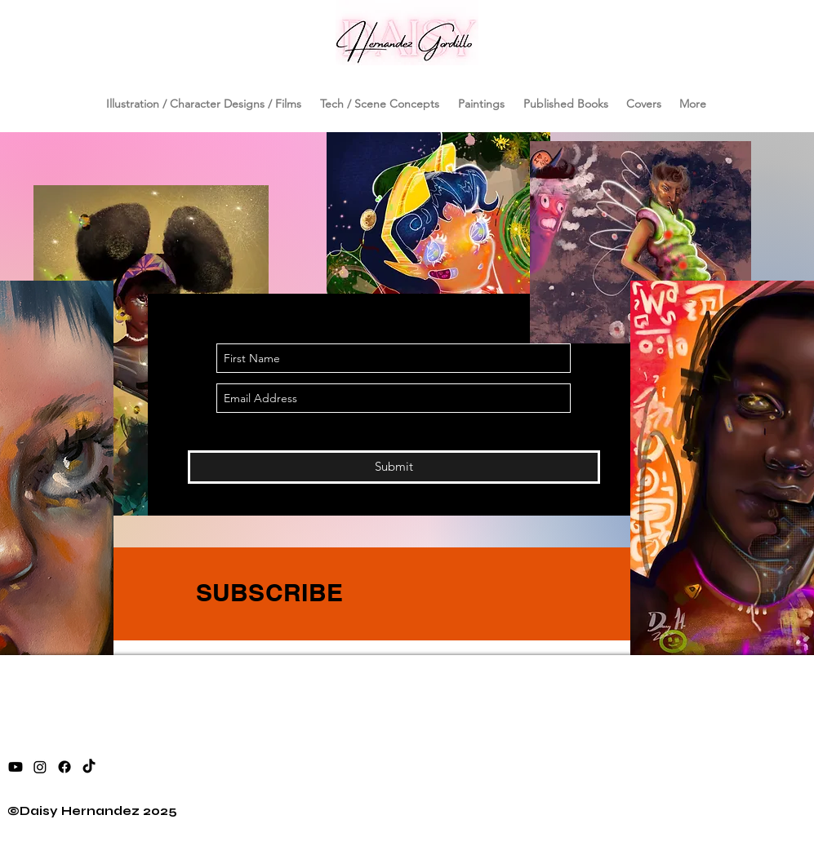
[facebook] (64, 767)
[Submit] (394, 467)
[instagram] (40, 767)
